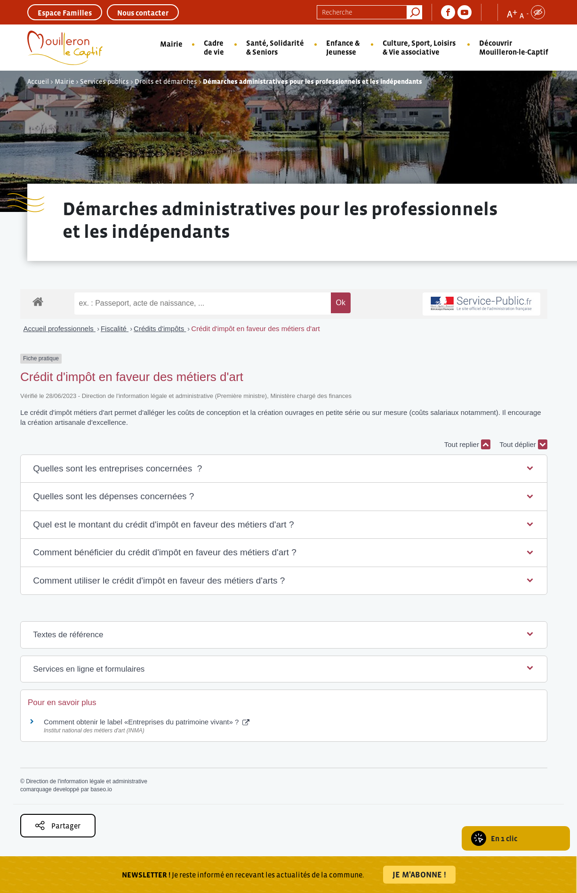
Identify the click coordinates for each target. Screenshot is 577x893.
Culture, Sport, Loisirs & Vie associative (419, 47)
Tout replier (467, 444)
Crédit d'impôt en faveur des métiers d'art (255, 329)
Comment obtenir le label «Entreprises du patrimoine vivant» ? (146, 722)
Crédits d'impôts (160, 329)
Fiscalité (114, 329)
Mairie (171, 44)
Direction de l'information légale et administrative (86, 781)
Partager (57, 825)
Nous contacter (142, 12)
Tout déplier (523, 444)
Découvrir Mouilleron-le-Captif (513, 47)
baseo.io (101, 789)
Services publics (104, 81)
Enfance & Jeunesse (343, 47)
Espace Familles (65, 12)
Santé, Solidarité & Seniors (275, 47)
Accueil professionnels (60, 329)
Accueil (38, 81)
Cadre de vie (214, 47)
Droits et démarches (166, 81)
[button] (284, 469)
